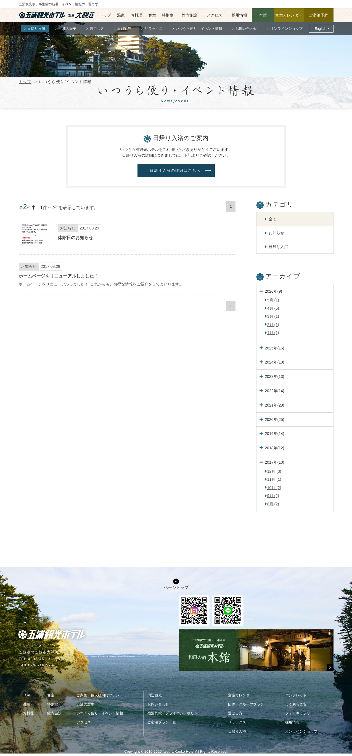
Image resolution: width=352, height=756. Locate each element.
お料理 (136, 15)
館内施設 (189, 15)
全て (272, 219)
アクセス (214, 15)
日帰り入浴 (36, 28)
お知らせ (276, 233)
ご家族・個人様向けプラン (98, 695)
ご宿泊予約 (318, 15)
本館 (263, 15)
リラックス (154, 28)
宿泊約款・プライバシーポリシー (174, 713)
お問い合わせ (246, 28)
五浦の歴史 (67, 28)
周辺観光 (124, 28)
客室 (152, 15)
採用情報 (239, 15)
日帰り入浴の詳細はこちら (175, 170)
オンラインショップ (286, 28)
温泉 (121, 15)
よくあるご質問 (297, 704)
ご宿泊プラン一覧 (161, 722)
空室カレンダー (288, 15)
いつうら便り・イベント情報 (199, 28)
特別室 (167, 15)
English (320, 28)
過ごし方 (97, 28)
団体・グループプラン (246, 704)
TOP (26, 695)
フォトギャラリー (299, 713)
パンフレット (296, 695)
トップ (105, 15)
